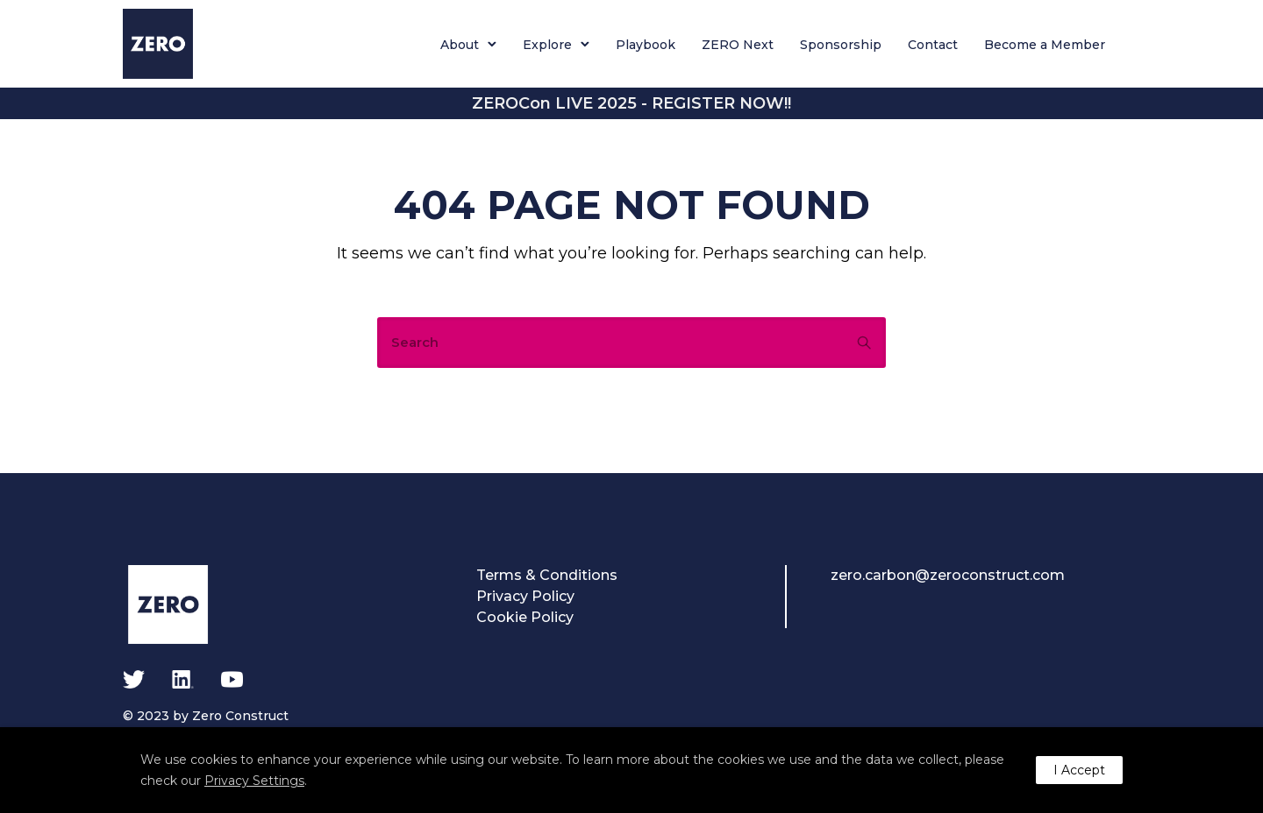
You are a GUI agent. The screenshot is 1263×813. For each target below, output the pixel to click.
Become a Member (1044, 45)
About (459, 45)
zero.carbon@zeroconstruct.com (948, 575)
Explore (547, 45)
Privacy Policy (525, 596)
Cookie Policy (525, 617)
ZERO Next (738, 45)
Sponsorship (840, 45)
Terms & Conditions (546, 575)
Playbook (645, 45)
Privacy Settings (254, 780)
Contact (933, 45)
